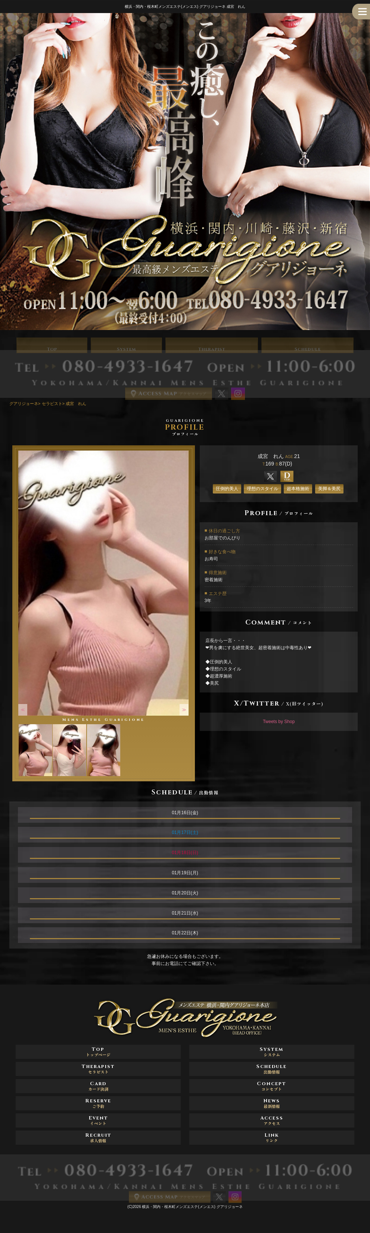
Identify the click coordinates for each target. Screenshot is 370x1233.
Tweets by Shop (279, 721)
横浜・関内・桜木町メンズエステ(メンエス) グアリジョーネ (192, 1207)
